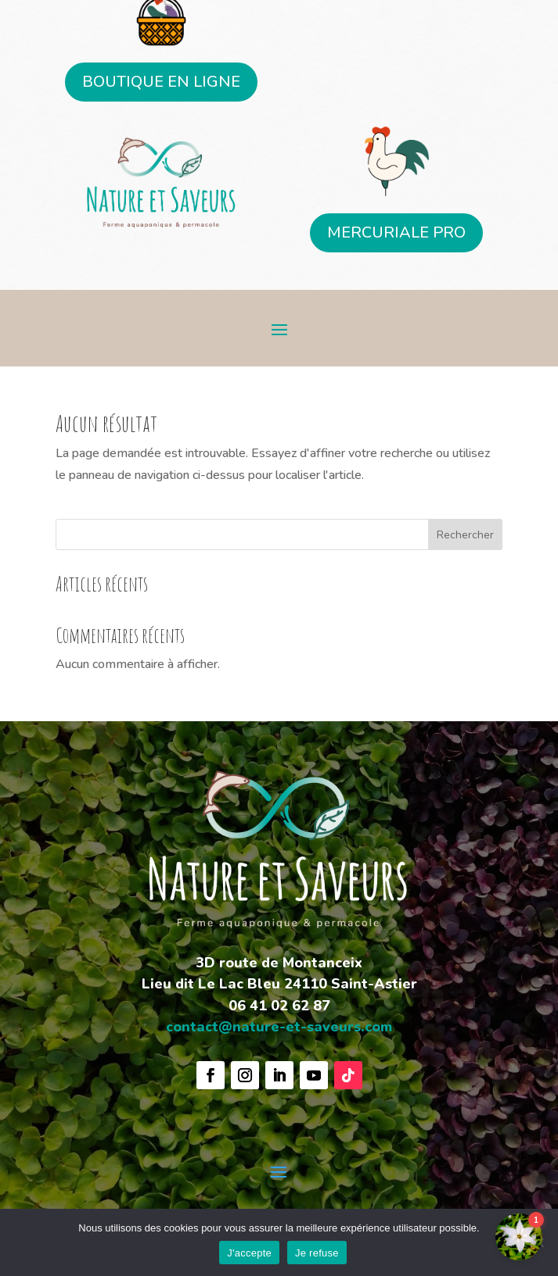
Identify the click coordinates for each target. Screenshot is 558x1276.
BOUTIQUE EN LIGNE (161, 81)
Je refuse (317, 1253)
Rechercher (465, 534)
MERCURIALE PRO (396, 232)
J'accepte (249, 1253)
